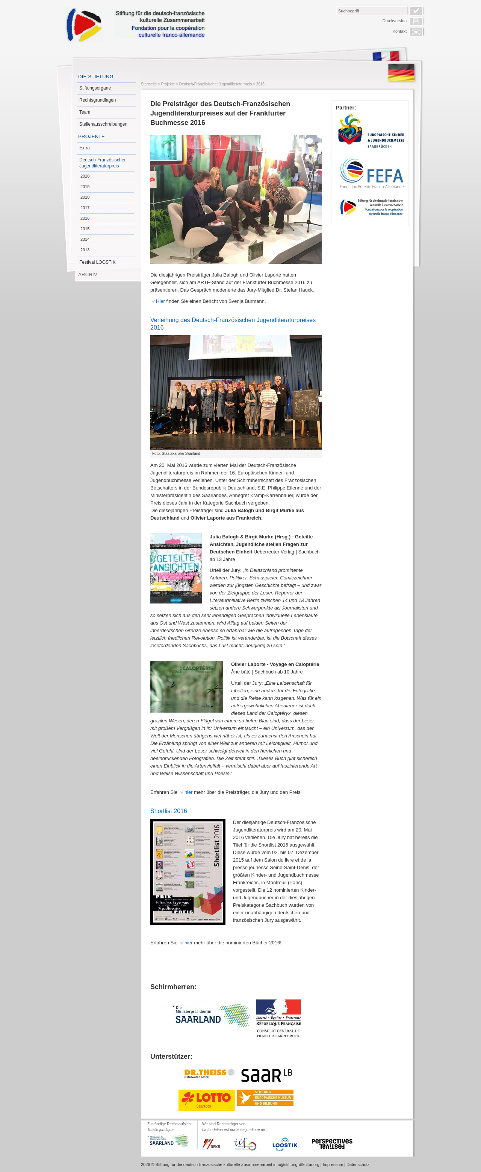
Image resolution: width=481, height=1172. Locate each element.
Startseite (149, 84)
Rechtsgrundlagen (97, 100)
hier (189, 792)
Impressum (333, 1164)
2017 (84, 207)
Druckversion (395, 20)
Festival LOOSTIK (97, 262)
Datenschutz (357, 1164)
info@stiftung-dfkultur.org (296, 1164)
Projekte (91, 136)
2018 (84, 197)
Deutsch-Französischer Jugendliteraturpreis (102, 163)
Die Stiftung (95, 76)
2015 (84, 228)
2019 (84, 186)
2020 (84, 176)
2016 (84, 218)
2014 (84, 239)
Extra (84, 147)
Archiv (87, 274)
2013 (84, 250)
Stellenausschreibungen (103, 124)
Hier (160, 301)
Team (84, 112)
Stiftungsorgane (95, 88)
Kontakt (400, 31)
